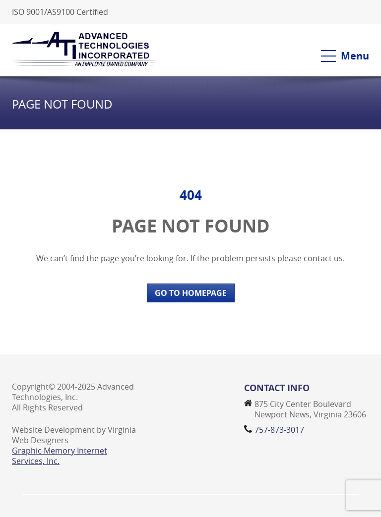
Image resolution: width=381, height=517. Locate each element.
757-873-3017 (279, 429)
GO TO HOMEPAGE (191, 292)
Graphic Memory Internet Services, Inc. (59, 455)
